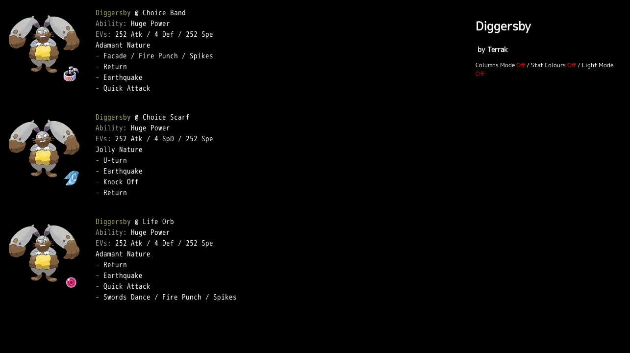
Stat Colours (548, 65)
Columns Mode (495, 65)
